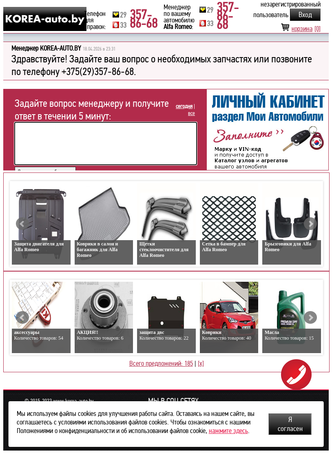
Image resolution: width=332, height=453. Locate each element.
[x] (201, 363)
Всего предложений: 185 (161, 363)
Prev (22, 223)
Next (310, 223)
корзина (301, 28)
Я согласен (290, 424)
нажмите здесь (228, 430)
